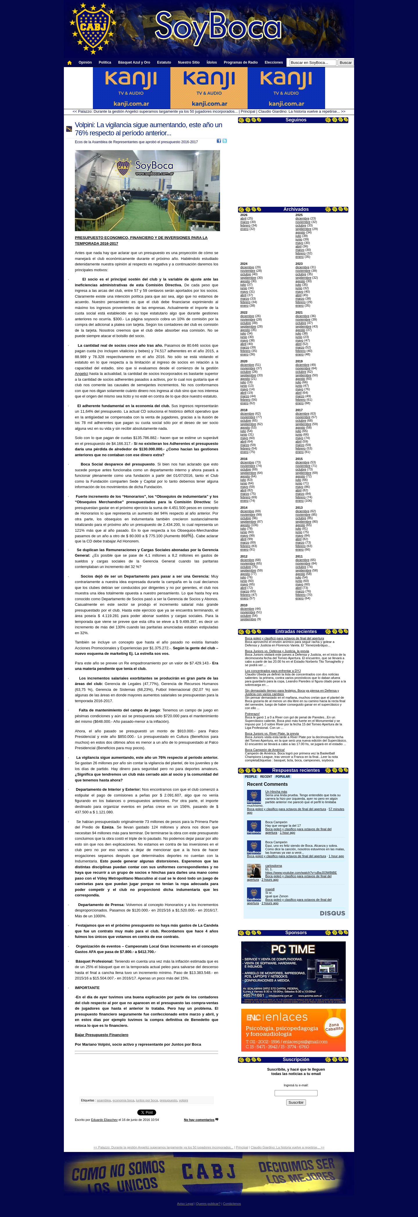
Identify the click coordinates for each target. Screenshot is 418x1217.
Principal (248, 111)
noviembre (303, 222)
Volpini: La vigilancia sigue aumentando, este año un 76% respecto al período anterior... (148, 129)
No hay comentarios (199, 1119)
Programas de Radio (241, 62)
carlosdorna (273, 865)
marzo (244, 222)
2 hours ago (270, 879)
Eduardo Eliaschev (104, 1119)
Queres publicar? (208, 1203)
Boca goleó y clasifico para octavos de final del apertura (286, 809)
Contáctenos (232, 1203)
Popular (283, 776)
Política (105, 62)
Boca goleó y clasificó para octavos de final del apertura (284, 638)
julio (298, 236)
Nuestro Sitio (189, 62)
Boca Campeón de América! (265, 750)
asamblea (104, 1100)
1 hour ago (287, 832)
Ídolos (212, 62)
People (251, 776)
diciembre (302, 218)
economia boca (123, 1100)
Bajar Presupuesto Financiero (101, 1035)
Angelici (81, 373)
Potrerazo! (252, 714)
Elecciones (274, 62)
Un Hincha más (276, 791)
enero (244, 229)
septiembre (303, 229)
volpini (183, 1100)
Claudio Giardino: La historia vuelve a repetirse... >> (301, 111)
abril (243, 218)
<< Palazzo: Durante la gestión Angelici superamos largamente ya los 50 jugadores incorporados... (155, 111)
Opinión (85, 62)
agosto (300, 232)
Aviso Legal (185, 1203)
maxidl (270, 889)
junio (299, 239)
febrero (245, 225)
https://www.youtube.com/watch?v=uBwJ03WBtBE (301, 872)
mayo (299, 243)
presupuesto (168, 1100)
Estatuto (164, 62)
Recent (266, 776)
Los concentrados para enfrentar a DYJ (273, 671)
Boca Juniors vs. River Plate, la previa (272, 733)
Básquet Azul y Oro (134, 62)
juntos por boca (147, 1100)
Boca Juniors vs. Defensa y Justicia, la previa (277, 651)
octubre (301, 225)
